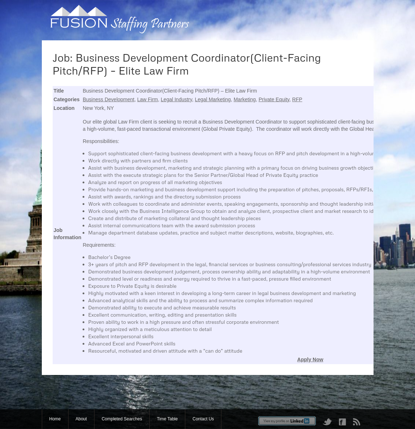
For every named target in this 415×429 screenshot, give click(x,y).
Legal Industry (176, 99)
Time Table (167, 418)
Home (55, 418)
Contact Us (203, 418)
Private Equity (274, 99)
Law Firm (147, 99)
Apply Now (310, 359)
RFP (297, 99)
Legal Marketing (213, 99)
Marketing (245, 99)
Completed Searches (122, 418)
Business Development (108, 99)
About (81, 418)
